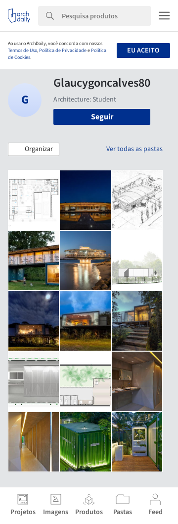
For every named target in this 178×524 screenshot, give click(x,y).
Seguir (102, 116)
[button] (33, 150)
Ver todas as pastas (134, 149)
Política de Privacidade (63, 50)
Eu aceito (143, 50)
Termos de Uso (22, 50)
